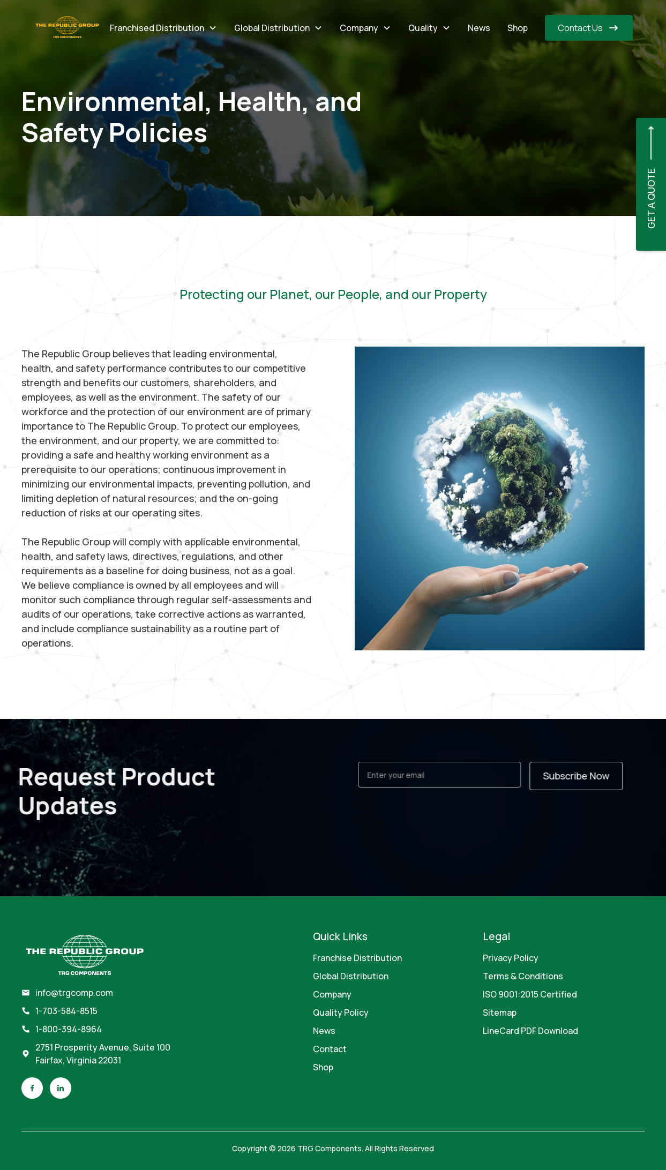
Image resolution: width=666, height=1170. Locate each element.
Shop (517, 28)
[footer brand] (84, 956)
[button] (163, 28)
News (479, 28)
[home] (67, 28)
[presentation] (447, 820)
